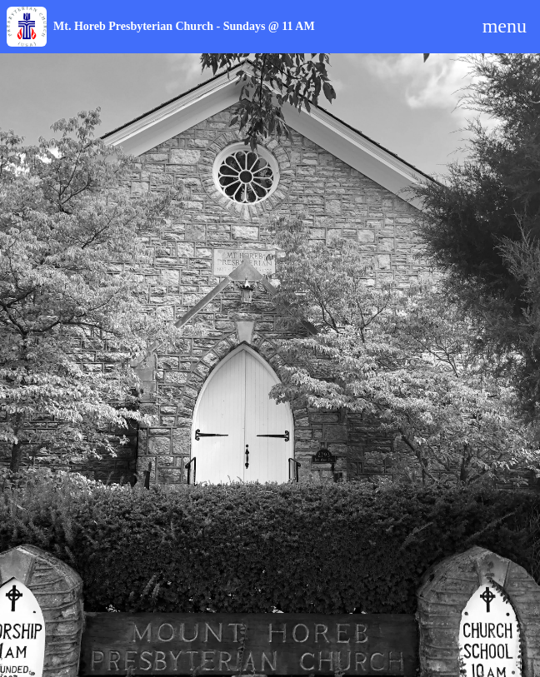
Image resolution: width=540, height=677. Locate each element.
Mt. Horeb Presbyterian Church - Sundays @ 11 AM (184, 26)
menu (504, 26)
